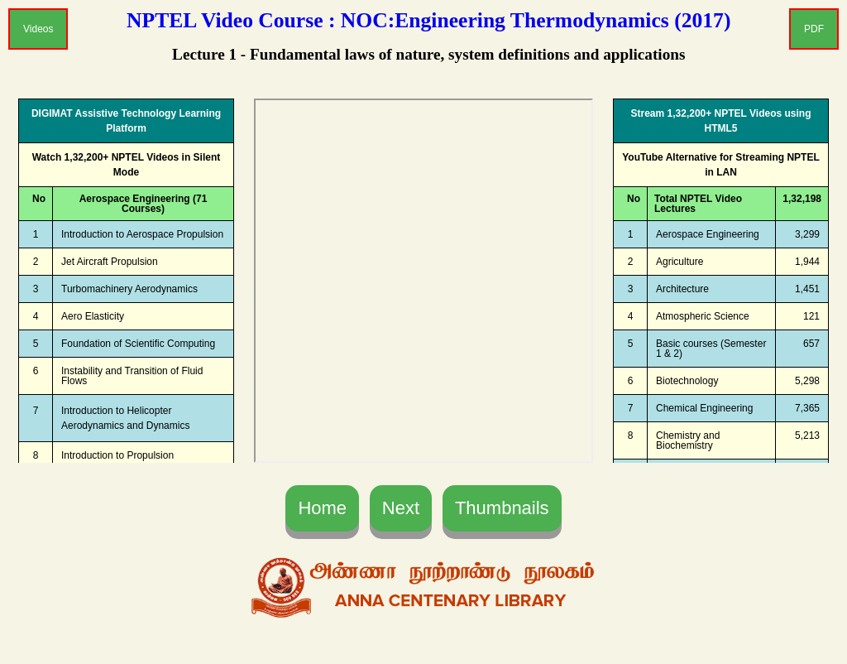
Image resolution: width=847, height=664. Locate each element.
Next (400, 508)
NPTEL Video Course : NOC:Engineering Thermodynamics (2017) (428, 20)
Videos (38, 29)
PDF (814, 29)
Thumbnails (502, 508)
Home (322, 508)
